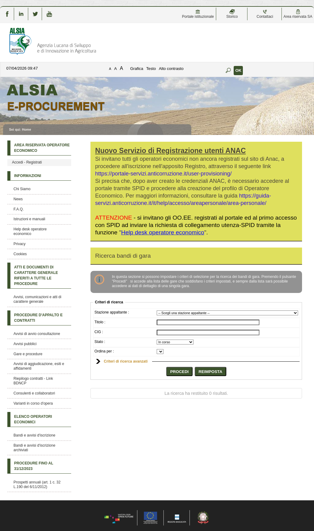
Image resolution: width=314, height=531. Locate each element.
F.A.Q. (18, 209)
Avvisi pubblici (24, 344)
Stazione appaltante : (111, 312)
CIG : (98, 332)
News (18, 199)
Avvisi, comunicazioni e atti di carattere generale (37, 299)
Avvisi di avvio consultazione (36, 334)
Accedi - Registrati (27, 162)
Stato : (99, 342)
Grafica (137, 68)
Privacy (19, 244)
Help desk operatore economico (30, 231)
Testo (151, 68)
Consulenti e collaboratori (34, 393)
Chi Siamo (21, 189)
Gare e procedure (27, 354)
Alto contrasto (171, 68)
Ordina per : (104, 351)
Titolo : (99, 322)
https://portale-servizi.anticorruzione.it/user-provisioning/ (163, 174)
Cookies (20, 254)
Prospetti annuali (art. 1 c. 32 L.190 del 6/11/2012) (36, 484)
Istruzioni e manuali (29, 219)
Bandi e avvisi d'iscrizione (34, 435)
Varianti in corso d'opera (33, 403)
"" (162, 232)
